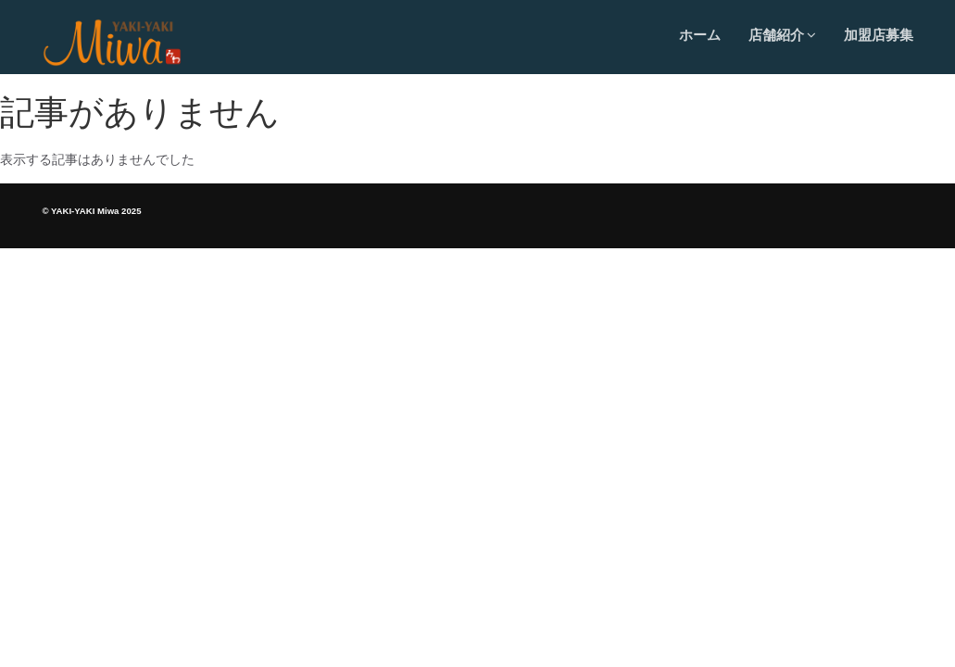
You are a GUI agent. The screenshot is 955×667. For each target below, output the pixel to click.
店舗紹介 (782, 34)
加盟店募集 (878, 34)
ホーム (700, 34)
